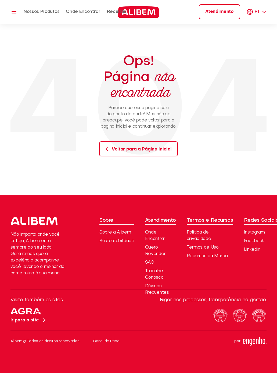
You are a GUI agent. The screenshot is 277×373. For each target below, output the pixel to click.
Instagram (254, 232)
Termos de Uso (203, 247)
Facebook (254, 241)
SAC (149, 262)
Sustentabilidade (116, 241)
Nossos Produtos (41, 12)
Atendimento (219, 12)
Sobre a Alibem (115, 232)
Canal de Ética (106, 341)
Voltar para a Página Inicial (136, 149)
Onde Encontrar (83, 12)
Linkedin (252, 250)
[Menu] (14, 11)
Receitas (116, 12)
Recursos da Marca (207, 256)
